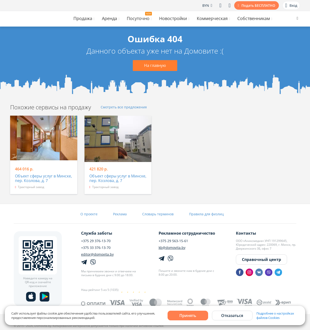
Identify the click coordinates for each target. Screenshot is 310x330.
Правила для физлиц (206, 214)
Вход (291, 5)
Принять (187, 315)
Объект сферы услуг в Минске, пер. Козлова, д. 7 (43, 178)
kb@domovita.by (172, 248)
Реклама (120, 214)
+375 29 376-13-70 (96, 241)
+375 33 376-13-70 (96, 248)
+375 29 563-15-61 (173, 241)
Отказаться (232, 315)
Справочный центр (261, 259)
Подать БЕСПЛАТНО (258, 5)
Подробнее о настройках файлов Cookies (275, 315)
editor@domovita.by (97, 254)
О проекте (89, 214)
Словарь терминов (158, 214)
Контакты (246, 233)
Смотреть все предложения (124, 107)
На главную (155, 65)
